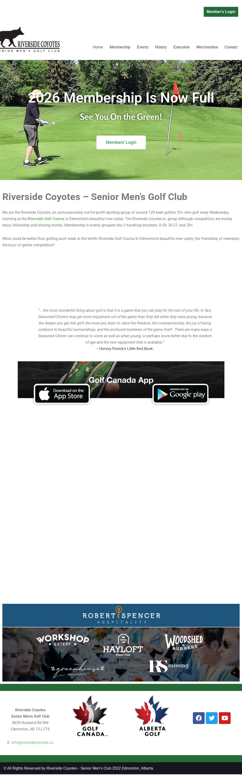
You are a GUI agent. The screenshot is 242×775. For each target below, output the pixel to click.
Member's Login (221, 12)
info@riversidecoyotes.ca (32, 743)
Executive (181, 47)
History (161, 47)
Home (97, 47)
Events (142, 47)
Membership (119, 47)
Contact (231, 47)
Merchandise (207, 47)
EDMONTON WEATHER (121, 278)
